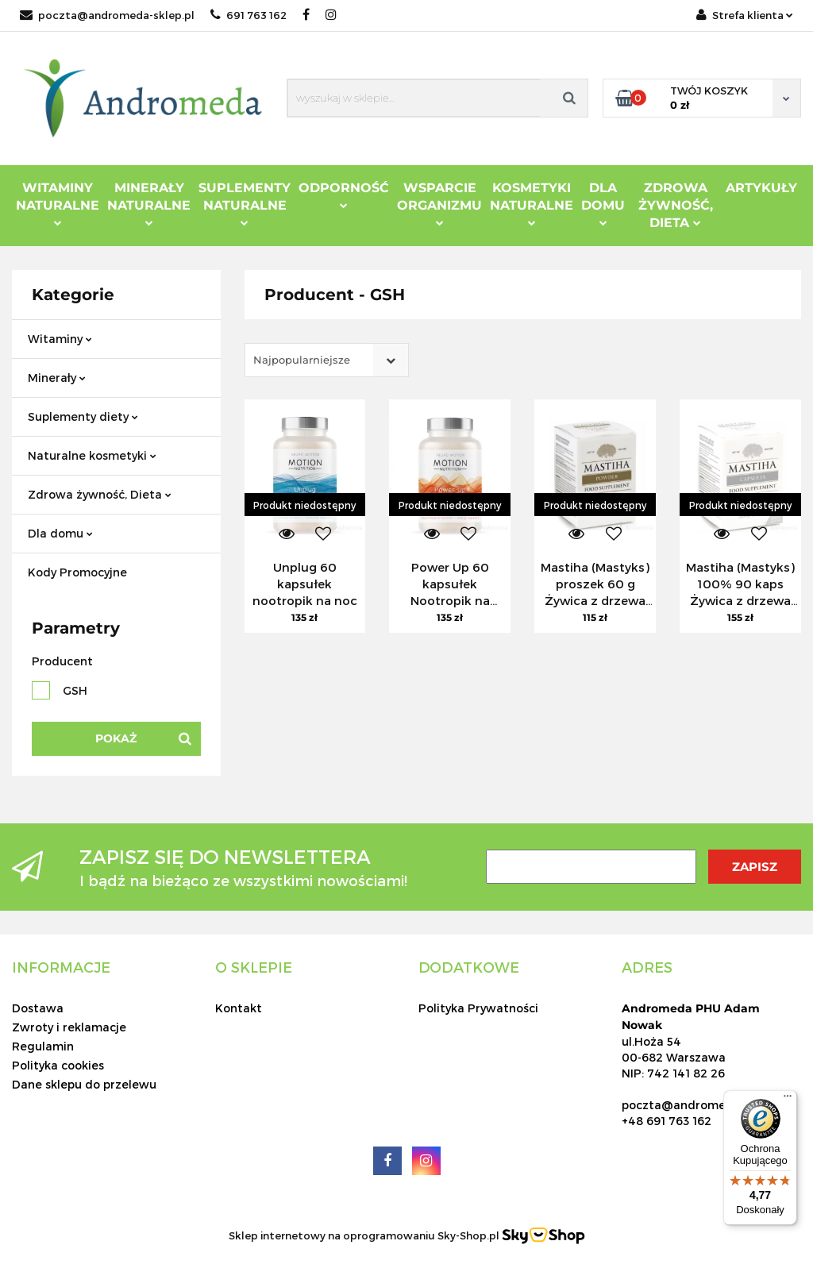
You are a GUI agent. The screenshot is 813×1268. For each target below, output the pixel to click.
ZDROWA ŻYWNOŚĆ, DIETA (675, 205)
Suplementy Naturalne (244, 203)
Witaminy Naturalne (57, 203)
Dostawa (38, 1008)
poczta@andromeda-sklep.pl (107, 15)
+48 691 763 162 (666, 1120)
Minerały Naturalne (149, 203)
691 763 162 (248, 15)
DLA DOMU (603, 203)
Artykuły (761, 187)
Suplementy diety (83, 416)
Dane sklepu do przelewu (84, 1084)
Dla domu (60, 533)
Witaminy (60, 338)
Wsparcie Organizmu (439, 203)
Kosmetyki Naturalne (531, 203)
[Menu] (787, 1099)
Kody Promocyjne (77, 572)
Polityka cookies (58, 1065)
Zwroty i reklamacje (69, 1027)
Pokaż (116, 738)
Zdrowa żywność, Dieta (99, 494)
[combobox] (327, 360)
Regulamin (43, 1046)
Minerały (57, 377)
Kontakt (238, 1008)
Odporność (344, 194)
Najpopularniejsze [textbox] (301, 359)
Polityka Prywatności (478, 1008)
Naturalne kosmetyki (92, 455)
